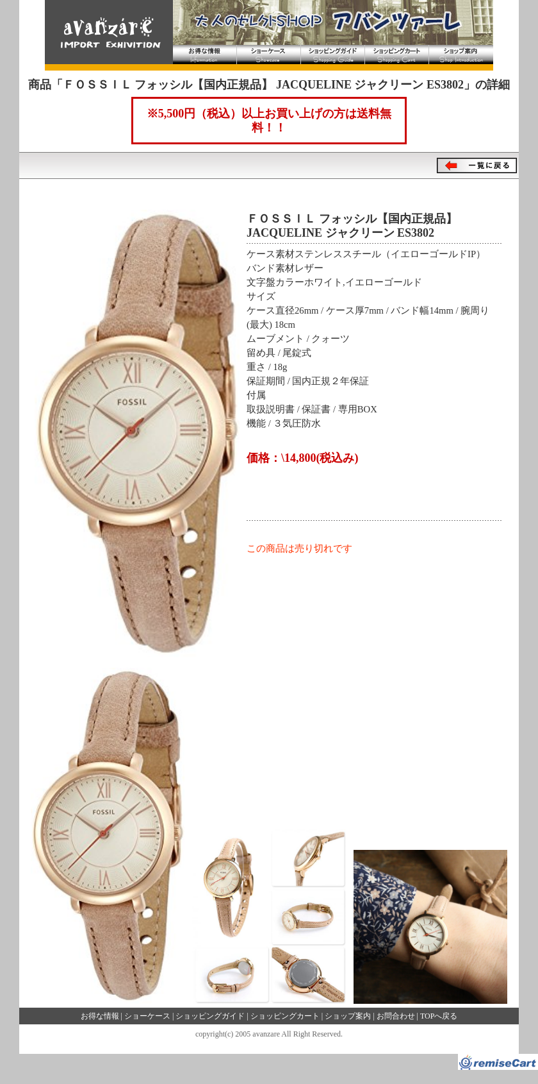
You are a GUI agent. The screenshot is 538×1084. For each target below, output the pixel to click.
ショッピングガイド (333, 54)
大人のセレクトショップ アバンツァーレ (106, 32)
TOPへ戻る (438, 1016)
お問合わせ (396, 1016)
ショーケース (269, 54)
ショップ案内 (461, 54)
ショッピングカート (397, 54)
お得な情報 (205, 54)
